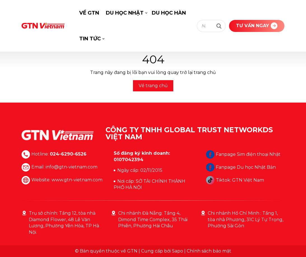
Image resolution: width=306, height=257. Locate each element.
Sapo (177, 251)
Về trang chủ (153, 85)
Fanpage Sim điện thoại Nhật (243, 154)
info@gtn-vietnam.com (71, 167)
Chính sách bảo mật (209, 251)
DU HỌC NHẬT (125, 13)
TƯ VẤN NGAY (256, 25)
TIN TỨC (90, 39)
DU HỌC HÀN (169, 13)
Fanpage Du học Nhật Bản (241, 167)
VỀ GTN (89, 13)
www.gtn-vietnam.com (77, 180)
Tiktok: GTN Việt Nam (235, 180)
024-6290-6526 (68, 154)
